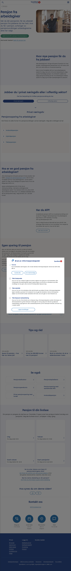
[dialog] (35, 285)
